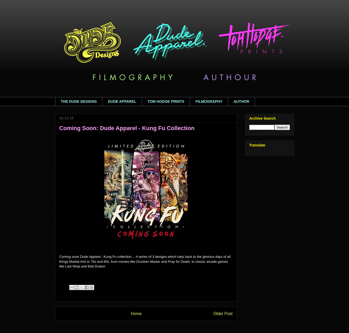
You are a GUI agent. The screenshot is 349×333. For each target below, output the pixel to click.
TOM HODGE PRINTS (166, 101)
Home (136, 313)
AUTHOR (241, 101)
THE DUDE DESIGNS (79, 101)
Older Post (223, 313)
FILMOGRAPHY (208, 101)
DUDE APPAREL (122, 101)
